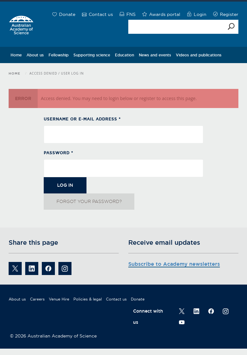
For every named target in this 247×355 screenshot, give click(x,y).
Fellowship (59, 55)
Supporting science (91, 55)
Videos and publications (198, 55)
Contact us (116, 299)
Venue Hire (59, 299)
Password (58, 153)
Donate (138, 299)
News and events (155, 55)
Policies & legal (87, 299)
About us (35, 55)
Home (16, 55)
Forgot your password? (89, 201)
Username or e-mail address (82, 119)
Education (124, 55)
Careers (37, 299)
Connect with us (148, 316)
